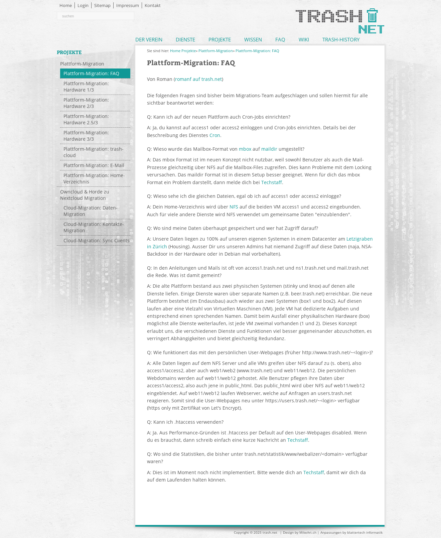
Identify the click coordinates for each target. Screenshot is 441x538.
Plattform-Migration (82, 63)
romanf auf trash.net (198, 79)
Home (65, 5)
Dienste (185, 39)
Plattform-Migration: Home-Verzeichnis (94, 178)
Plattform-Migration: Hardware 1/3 (86, 86)
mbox (245, 149)
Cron (214, 135)
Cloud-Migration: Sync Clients (96, 240)
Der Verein (148, 39)
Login (83, 5)
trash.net (270, 532)
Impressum (127, 5)
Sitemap (102, 5)
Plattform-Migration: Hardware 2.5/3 (86, 119)
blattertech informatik (365, 532)
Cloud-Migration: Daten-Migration (90, 211)
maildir (269, 149)
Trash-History (340, 39)
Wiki (304, 39)
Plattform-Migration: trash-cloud (93, 152)
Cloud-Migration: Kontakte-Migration (93, 227)
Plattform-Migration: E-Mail (93, 165)
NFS (234, 207)
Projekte (219, 39)
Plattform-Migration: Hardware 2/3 (86, 103)
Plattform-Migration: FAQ (91, 73)
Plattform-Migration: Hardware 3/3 (86, 135)
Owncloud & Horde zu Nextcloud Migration (84, 194)
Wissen (253, 39)
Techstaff (271, 182)
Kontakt (153, 5)
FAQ (280, 39)
